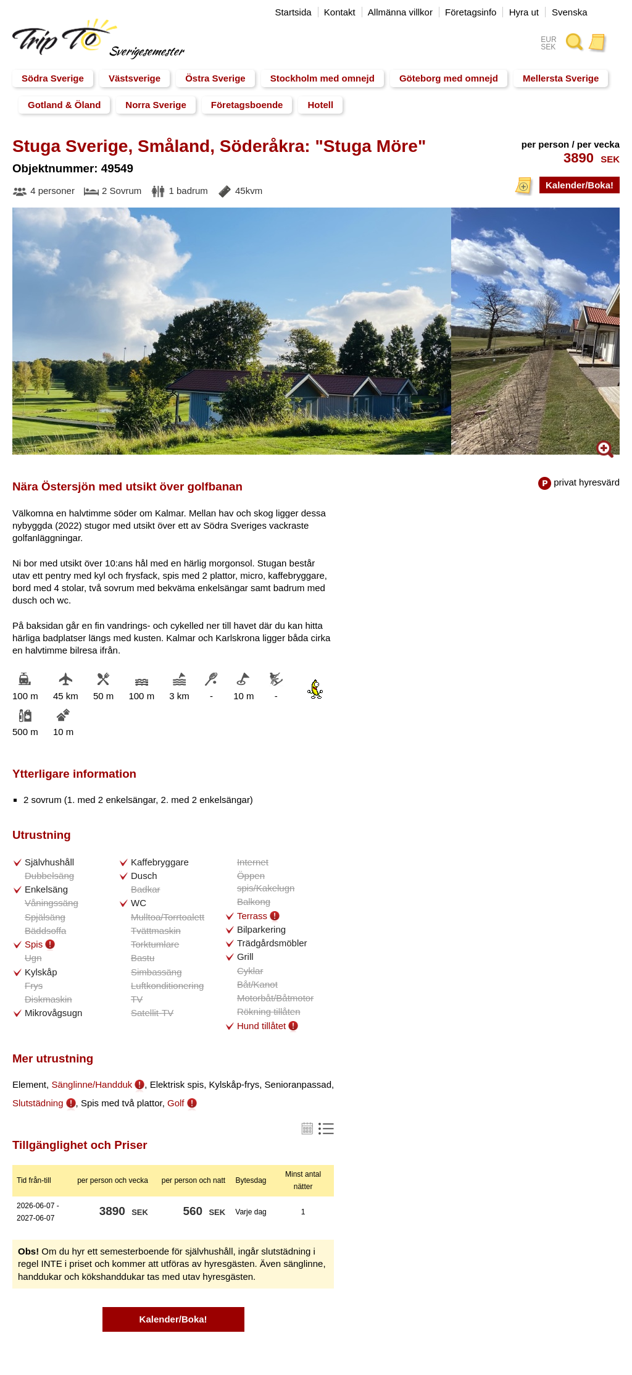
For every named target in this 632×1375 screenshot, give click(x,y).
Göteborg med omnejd (448, 78)
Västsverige (134, 78)
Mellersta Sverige (561, 78)
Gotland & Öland (64, 104)
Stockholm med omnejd (322, 78)
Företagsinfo (470, 12)
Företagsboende (247, 104)
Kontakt (340, 12)
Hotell (320, 104)
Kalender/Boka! (579, 185)
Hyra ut (524, 12)
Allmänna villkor (400, 12)
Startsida (293, 12)
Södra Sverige (53, 78)
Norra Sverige (155, 104)
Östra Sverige (215, 78)
